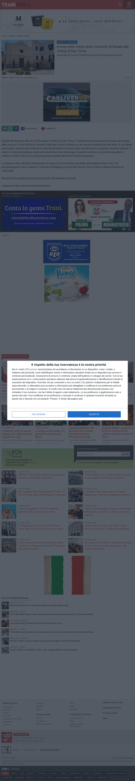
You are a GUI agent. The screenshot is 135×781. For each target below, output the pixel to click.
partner (33, 369)
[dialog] (67, 390)
